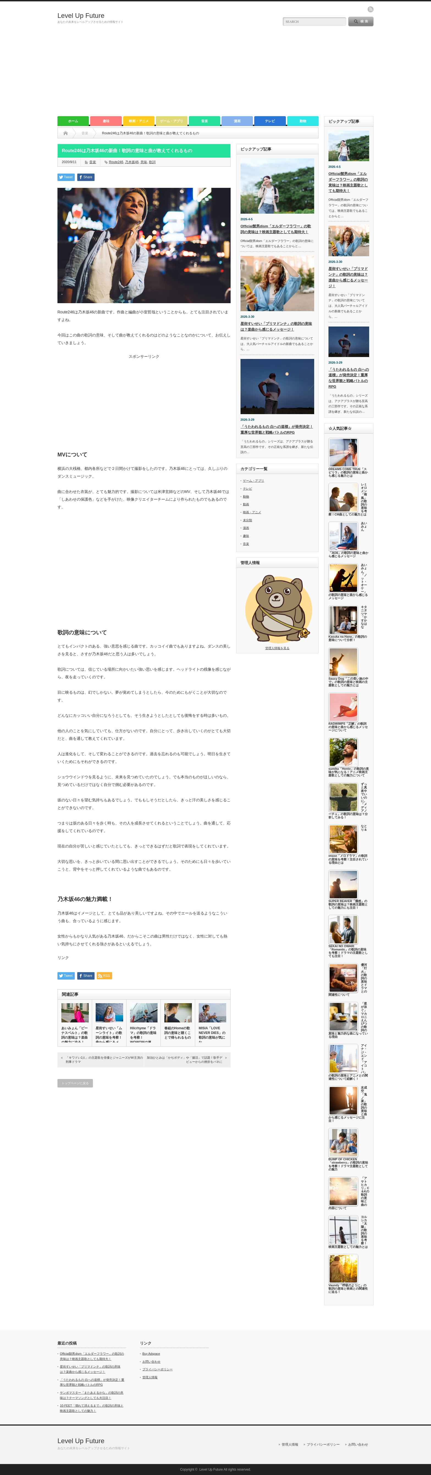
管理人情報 (150, 1377)
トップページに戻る (75, 1083)
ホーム (73, 121)
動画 (246, 504)
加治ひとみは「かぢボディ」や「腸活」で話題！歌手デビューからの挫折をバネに (184, 1059)
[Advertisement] (215, 75)
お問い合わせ (151, 1361)
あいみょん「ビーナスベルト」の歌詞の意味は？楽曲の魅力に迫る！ (74, 1035)
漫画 (237, 121)
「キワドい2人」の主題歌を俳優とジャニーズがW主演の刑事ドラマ (104, 1059)
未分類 (247, 520)
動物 (303, 121)
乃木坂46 (132, 162)
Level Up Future (80, 15)
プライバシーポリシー (157, 1369)
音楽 (204, 121)
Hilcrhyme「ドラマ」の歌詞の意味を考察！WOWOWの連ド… (143, 1037)
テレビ (270, 121)
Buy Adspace (151, 1353)
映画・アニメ (139, 121)
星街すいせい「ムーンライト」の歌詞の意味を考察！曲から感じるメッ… (109, 1037)
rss (371, 9)
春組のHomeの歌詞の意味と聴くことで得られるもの (177, 1032)
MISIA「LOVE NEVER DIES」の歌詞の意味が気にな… (212, 1035)
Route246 (116, 162)
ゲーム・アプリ (171, 121)
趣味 (106, 121)
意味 (143, 162)
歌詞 (152, 162)
